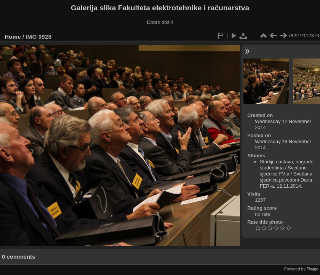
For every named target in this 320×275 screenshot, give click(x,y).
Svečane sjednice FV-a (283, 171)
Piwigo (312, 269)
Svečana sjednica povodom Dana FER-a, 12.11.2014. (286, 180)
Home (13, 36)
